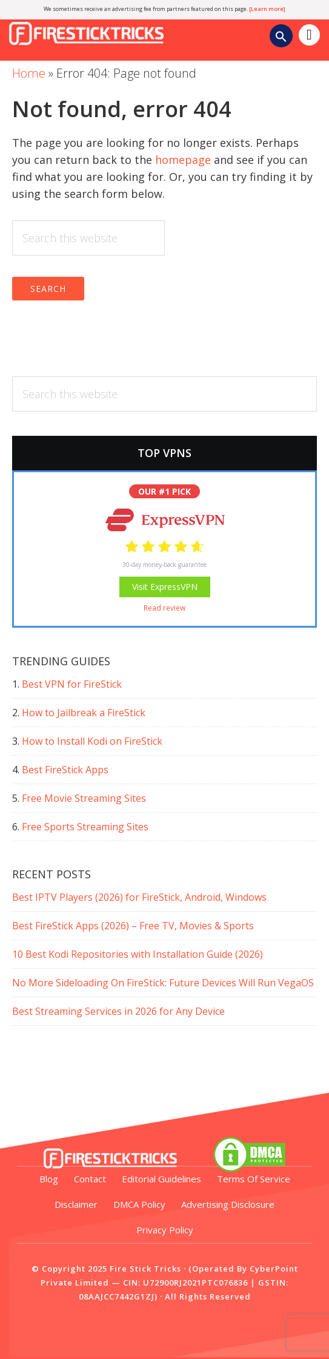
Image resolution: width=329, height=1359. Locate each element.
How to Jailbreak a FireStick (83, 712)
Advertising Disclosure (227, 1204)
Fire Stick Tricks (94, 23)
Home (28, 73)
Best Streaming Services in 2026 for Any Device (118, 1011)
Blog (48, 1179)
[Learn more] (267, 9)
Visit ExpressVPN (165, 586)
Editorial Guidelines (161, 1179)
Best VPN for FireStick (72, 684)
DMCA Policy (139, 1204)
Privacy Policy (164, 1230)
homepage (183, 159)
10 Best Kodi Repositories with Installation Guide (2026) (137, 954)
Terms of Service (253, 1179)
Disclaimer (76, 1204)
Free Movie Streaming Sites (84, 798)
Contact (90, 1179)
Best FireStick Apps (65, 769)
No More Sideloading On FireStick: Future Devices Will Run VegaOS (163, 982)
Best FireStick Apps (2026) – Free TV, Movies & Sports (133, 925)
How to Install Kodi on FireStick (92, 741)
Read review (164, 608)
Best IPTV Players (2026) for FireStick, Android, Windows (139, 897)
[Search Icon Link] (281, 38)
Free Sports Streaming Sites (85, 826)
